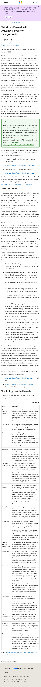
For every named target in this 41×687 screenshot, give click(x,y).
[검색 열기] (33, 2)
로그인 (38, 2)
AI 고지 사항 (7, 677)
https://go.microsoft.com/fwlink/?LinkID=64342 (16, 184)
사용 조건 (6, 682)
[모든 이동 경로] (3, 22)
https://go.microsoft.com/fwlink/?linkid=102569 (19, 378)
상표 (12, 682)
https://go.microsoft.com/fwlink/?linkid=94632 (19, 173)
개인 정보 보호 (8, 679)
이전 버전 (15, 677)
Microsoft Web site (11, 142)
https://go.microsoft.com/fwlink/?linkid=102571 (18, 145)
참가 (28, 677)
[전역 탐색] (2, 2)
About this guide (7, 43)
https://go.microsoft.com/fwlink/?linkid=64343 (19, 165)
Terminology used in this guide (11, 45)
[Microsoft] (20, 2)
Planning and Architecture (12, 22)
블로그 (22, 677)
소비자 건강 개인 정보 (21, 679)
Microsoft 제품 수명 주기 (24, 11)
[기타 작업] (38, 22)
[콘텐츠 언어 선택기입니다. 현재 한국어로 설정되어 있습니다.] (7, 668)
